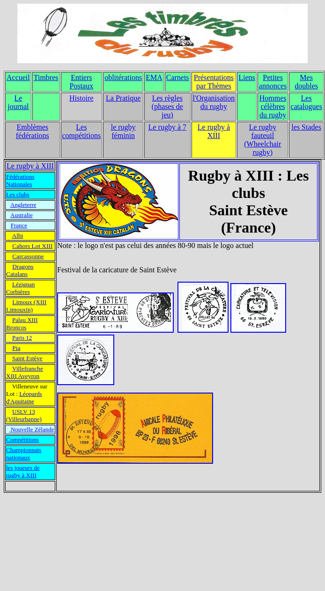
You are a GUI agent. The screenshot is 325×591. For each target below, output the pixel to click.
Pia (16, 347)
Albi (17, 235)
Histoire (81, 98)
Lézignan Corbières (20, 288)
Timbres (46, 77)
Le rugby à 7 (167, 127)
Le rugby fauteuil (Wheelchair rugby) (262, 139)
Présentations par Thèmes (214, 81)
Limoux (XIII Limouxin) (26, 306)
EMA (154, 77)
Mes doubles (306, 81)
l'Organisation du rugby (214, 102)
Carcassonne (28, 256)
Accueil (18, 77)
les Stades (306, 127)
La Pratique (123, 98)
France (19, 225)
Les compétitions (81, 131)
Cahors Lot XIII (32, 245)
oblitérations (123, 77)
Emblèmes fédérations (32, 131)
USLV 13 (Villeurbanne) (24, 415)
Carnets (177, 77)
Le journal (18, 102)
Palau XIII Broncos (22, 323)
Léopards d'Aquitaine (24, 397)
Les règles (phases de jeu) (167, 106)
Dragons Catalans (20, 270)
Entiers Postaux (82, 81)
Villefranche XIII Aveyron (24, 372)
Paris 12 (22, 337)
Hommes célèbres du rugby (273, 106)
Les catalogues (306, 102)
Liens (246, 77)
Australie (21, 215)
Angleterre (23, 204)
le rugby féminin (123, 131)
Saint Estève (27, 358)
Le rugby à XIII (214, 131)
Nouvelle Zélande (31, 429)
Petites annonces (273, 81)
